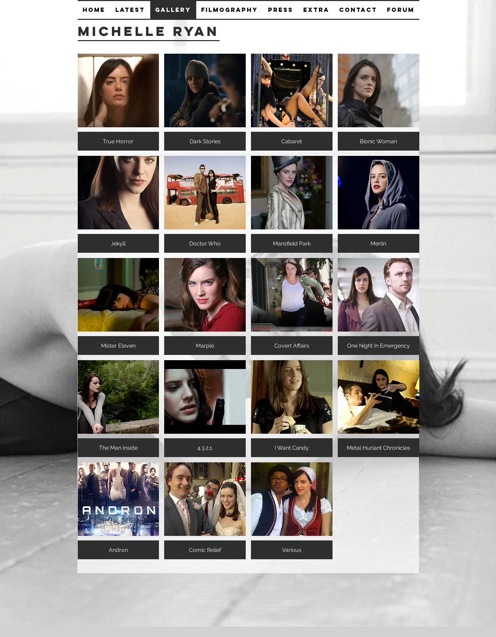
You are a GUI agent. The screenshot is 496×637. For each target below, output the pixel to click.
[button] (280, 10)
